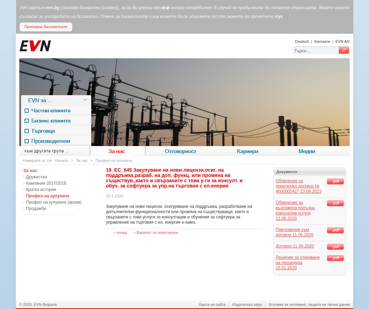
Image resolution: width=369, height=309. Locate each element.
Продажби (36, 208)
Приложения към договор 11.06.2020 (294, 232)
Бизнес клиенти (56, 121)
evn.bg (52, 7)
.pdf (335, 181)
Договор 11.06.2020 (295, 246)
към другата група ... (54, 151)
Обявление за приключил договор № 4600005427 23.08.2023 (298, 186)
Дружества (36, 177)
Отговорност (182, 151)
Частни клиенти (56, 110)
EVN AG (342, 41)
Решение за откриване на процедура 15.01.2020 (298, 262)
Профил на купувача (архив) (54, 202)
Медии (308, 151)
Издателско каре (247, 304)
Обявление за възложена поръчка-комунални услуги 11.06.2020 (296, 210)
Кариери (249, 151)
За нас (117, 151)
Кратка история (41, 189)
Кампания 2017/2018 (46, 183)
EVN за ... (56, 100)
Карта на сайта (212, 304)
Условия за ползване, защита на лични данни (309, 304)
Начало (61, 160)
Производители (56, 141)
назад (120, 232)
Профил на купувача (113, 160)
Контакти (322, 41)
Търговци (56, 131)
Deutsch (302, 41)
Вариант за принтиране (156, 232)
